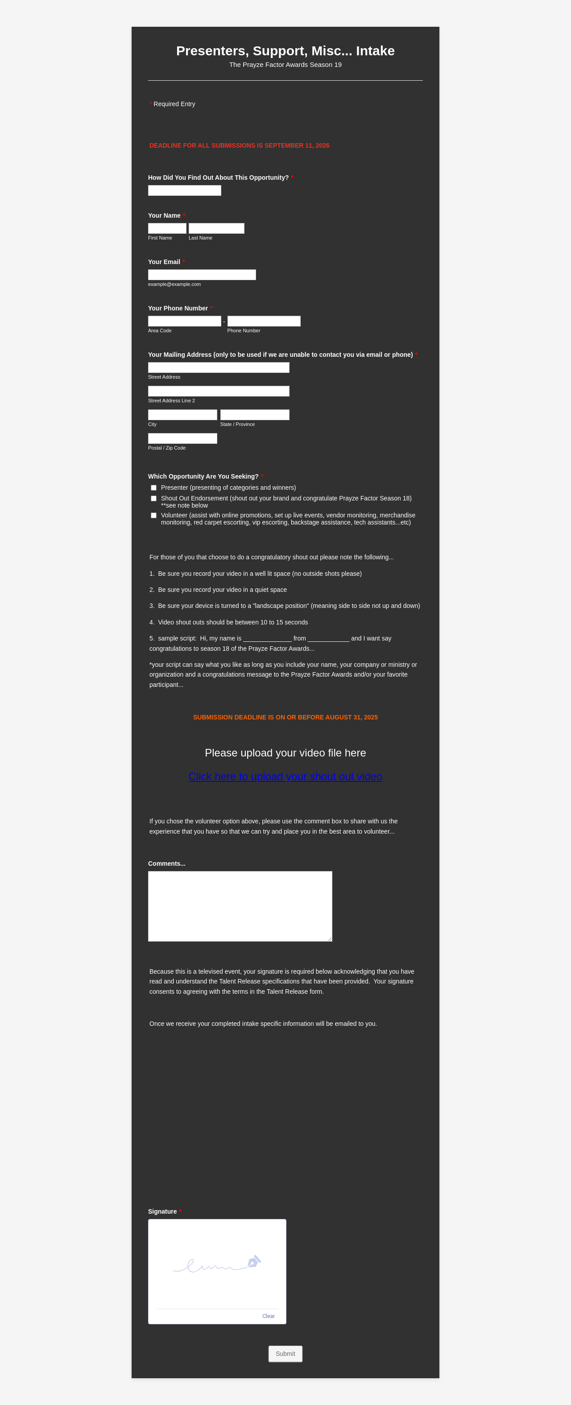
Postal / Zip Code (167, 447)
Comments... (167, 863)
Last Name (200, 237)
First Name (160, 237)
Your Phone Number (180, 308)
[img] (217, 1264)
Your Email (166, 261)
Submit (285, 1353)
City (152, 424)
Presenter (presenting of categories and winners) (228, 487)
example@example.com (174, 284)
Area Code (160, 330)
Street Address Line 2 (171, 400)
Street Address (164, 377)
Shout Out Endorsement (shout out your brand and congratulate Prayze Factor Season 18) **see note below (286, 502)
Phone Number (244, 330)
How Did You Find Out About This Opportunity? (221, 177)
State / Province (237, 424)
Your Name (166, 215)
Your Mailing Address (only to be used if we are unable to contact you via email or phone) (283, 354)
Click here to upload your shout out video (286, 776)
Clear (268, 1316)
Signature (165, 1211)
